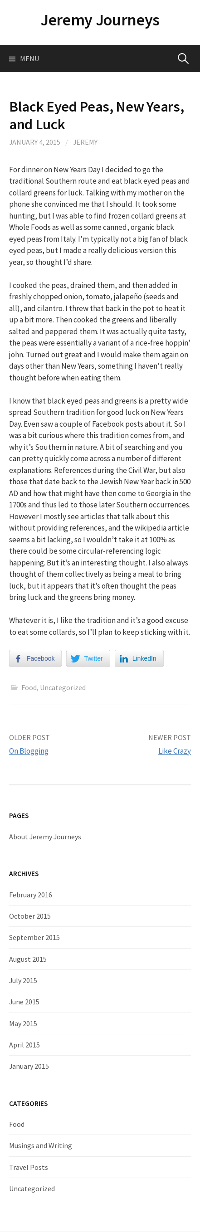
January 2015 (29, 1066)
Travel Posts (28, 1167)
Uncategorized (63, 687)
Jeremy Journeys (100, 20)
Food (29, 687)
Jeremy (85, 141)
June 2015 (24, 1001)
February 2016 (30, 894)
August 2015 (28, 959)
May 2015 (23, 1023)
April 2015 (24, 1044)
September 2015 (34, 937)
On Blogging (29, 751)
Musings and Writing (40, 1145)
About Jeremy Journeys (45, 836)
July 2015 (23, 980)
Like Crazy (174, 751)
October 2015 (30, 915)
